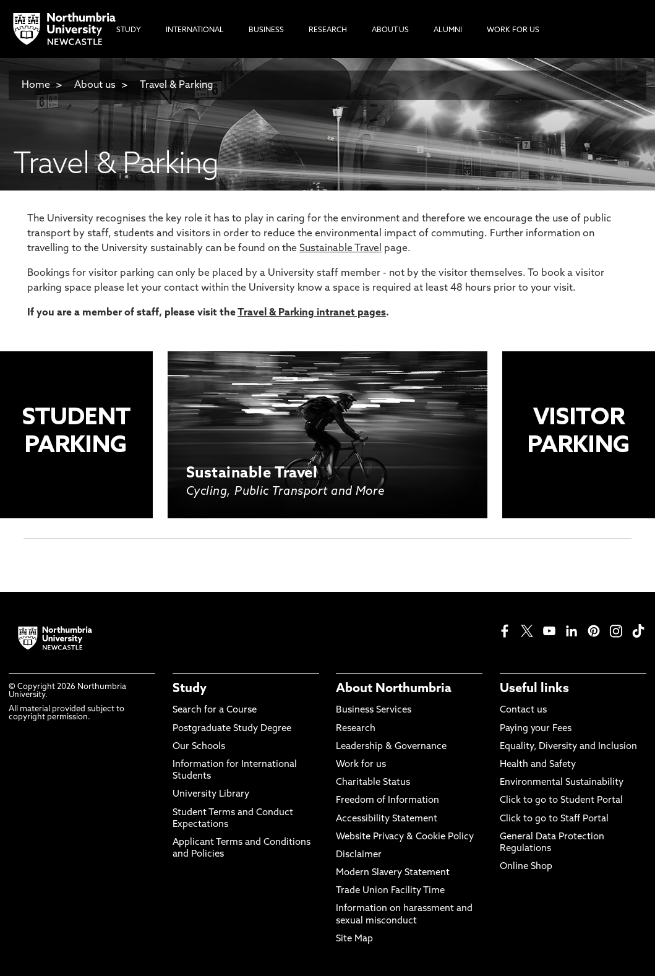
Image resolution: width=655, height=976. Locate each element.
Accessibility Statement (386, 819)
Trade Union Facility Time (390, 891)
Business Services (373, 710)
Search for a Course (215, 710)
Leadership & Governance (391, 746)
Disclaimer (359, 855)
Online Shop (526, 866)
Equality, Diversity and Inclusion (568, 746)
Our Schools (199, 746)
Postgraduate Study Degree (232, 729)
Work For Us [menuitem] (513, 30)
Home (36, 85)
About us (95, 85)
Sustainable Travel (340, 249)
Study (190, 689)
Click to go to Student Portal (561, 800)
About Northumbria (394, 689)
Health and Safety (538, 764)
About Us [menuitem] (390, 30)
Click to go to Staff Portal (554, 819)
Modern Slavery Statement (393, 873)
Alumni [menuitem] (448, 30)
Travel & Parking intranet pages (312, 313)
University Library (211, 794)
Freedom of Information (387, 800)
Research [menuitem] (328, 30)
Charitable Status (373, 782)
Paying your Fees (536, 729)
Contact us (523, 710)
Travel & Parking (176, 85)
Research (355, 729)
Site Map (354, 939)
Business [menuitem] (266, 30)
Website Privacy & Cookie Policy (405, 837)
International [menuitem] (195, 30)
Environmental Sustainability (561, 782)
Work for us (361, 764)
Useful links (534, 689)
